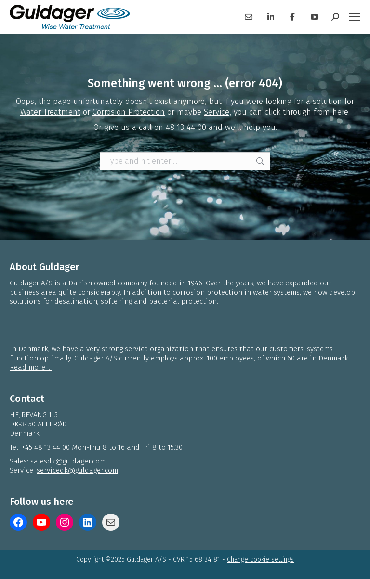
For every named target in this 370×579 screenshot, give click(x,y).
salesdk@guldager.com (68, 461)
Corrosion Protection (128, 112)
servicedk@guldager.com (77, 470)
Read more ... (31, 367)
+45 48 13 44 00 (46, 447)
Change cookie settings (260, 559)
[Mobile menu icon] (354, 17)
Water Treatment (50, 112)
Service (216, 112)
